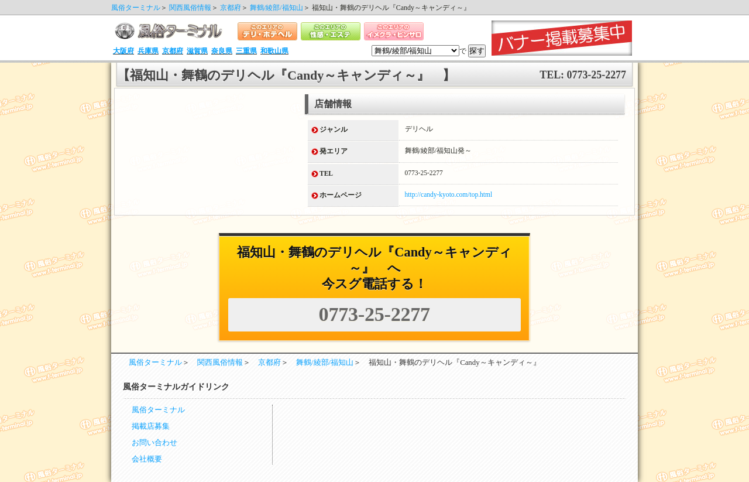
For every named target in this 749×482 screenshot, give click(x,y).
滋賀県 (197, 51)
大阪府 (123, 51)
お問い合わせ (154, 443)
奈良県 (221, 51)
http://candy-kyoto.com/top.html (449, 194)
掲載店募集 (151, 426)
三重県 (246, 51)
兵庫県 (148, 51)
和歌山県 (274, 51)
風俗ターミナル (135, 8)
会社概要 (147, 459)
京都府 (230, 8)
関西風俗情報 (190, 8)
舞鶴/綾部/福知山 (276, 8)
